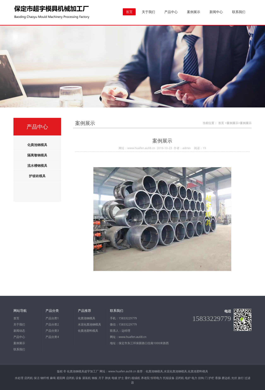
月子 (101, 378)
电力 (194, 378)
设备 (78, 378)
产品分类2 (52, 324)
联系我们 (238, 12)
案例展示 (193, 12)
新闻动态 (19, 331)
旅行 (241, 378)
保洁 (37, 378)
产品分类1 (52, 318)
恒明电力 (156, 378)
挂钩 (201, 378)
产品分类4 (52, 337)
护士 (121, 378)
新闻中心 (216, 12)
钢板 (95, 378)
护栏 (211, 378)
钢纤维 (44, 378)
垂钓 (128, 378)
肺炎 (108, 378)
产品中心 (171, 12)
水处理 (19, 378)
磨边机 (226, 378)
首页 (129, 12)
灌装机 (86, 378)
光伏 (234, 378)
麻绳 (53, 378)
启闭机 (28, 378)
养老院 (145, 378)
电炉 (188, 378)
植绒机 (135, 378)
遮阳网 (61, 378)
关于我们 (148, 12)
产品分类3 (52, 331)
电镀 (114, 378)
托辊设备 (169, 378)
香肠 (218, 378)
